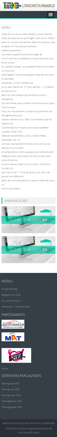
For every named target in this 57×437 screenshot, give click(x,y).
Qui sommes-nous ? (11, 300)
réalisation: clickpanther (39, 423)
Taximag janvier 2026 (12, 407)
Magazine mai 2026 (11, 294)
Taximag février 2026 (12, 401)
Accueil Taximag (9, 289)
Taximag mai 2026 (10, 383)
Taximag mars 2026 (11, 395)
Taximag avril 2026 (10, 389)
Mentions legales (12, 423)
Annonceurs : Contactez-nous (16, 306)
